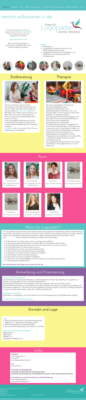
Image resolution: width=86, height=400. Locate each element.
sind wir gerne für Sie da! (34, 264)
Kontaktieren (9, 128)
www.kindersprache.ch (19, 379)
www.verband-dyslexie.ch (20, 381)
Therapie (64, 77)
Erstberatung (21, 77)
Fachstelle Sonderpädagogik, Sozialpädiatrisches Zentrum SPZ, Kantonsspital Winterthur (42, 374)
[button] (8, 66)
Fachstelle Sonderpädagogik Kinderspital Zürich (28, 372)
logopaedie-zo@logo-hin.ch (8, 395)
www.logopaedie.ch (18, 356)
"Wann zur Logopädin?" (27, 111)
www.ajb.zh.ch (16, 366)
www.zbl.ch (15, 358)
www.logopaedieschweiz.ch (21, 360)
